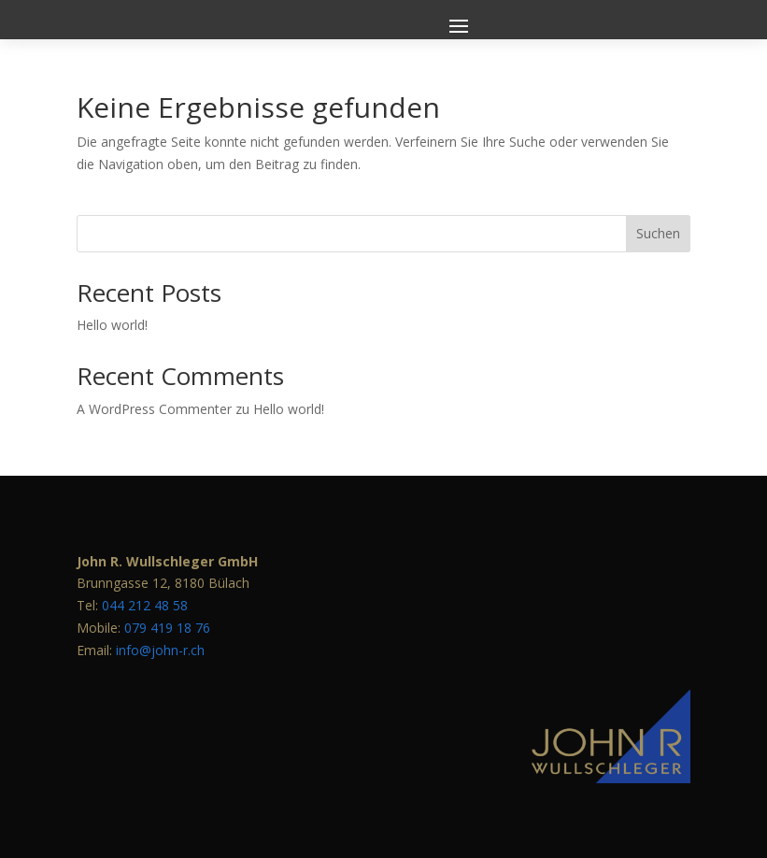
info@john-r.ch (160, 650)
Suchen (658, 233)
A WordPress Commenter (154, 409)
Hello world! (112, 325)
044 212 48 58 (145, 605)
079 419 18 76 (167, 627)
